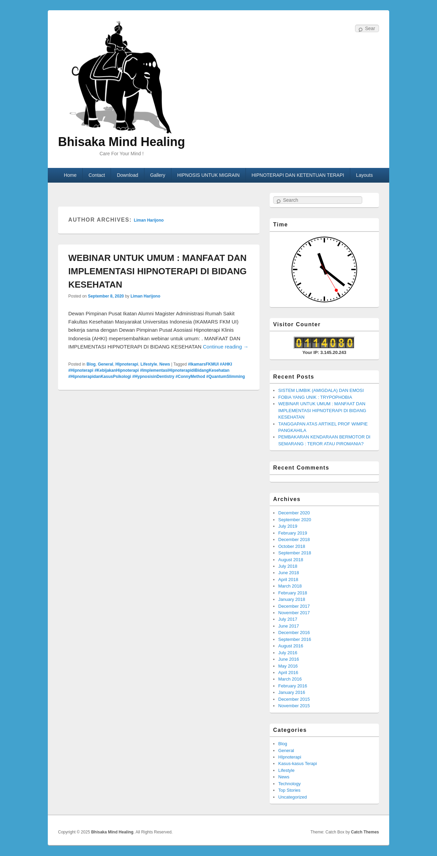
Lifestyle (148, 364)
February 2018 (292, 592)
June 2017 (288, 626)
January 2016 (291, 692)
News (164, 364)
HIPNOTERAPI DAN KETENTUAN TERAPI (298, 175)
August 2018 (290, 559)
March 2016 (290, 679)
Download (127, 175)
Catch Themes (365, 832)
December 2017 (294, 606)
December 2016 (294, 632)
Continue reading (225, 347)
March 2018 (290, 586)
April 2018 (288, 579)
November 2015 (294, 705)
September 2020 (294, 519)
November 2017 (294, 612)
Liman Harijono (149, 220)
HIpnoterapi (126, 364)
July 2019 (287, 526)
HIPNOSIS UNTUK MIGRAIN (208, 175)
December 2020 (294, 512)
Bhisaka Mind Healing (121, 142)
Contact (96, 175)
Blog (91, 364)
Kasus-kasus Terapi (297, 763)
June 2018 (288, 572)
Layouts (364, 175)
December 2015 (294, 699)
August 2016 (290, 645)
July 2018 (287, 566)
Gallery (157, 175)
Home (70, 175)
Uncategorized (292, 797)
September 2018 (294, 552)
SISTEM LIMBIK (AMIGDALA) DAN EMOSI (321, 390)
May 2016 (288, 666)
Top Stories (289, 790)
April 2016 (288, 672)
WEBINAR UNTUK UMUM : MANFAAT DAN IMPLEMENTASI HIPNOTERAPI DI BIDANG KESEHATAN (157, 271)
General (105, 364)
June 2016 (288, 659)
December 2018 (294, 539)
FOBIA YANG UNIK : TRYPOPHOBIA (315, 397)
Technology (289, 783)
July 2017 (287, 619)
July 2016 (287, 652)
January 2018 (291, 599)
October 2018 (291, 546)
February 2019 (292, 533)
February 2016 (292, 685)
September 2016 (294, 639)
